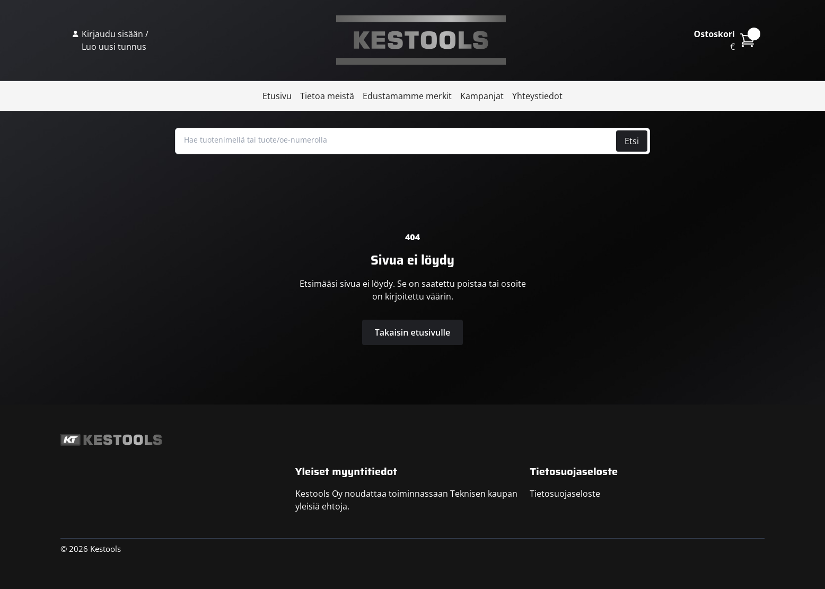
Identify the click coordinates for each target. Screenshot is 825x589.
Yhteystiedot (537, 96)
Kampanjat (482, 96)
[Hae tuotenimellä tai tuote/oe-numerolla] (397, 140)
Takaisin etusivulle (413, 332)
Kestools (421, 40)
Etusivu (277, 96)
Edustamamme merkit (407, 96)
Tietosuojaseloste (565, 493)
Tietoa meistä (327, 96)
